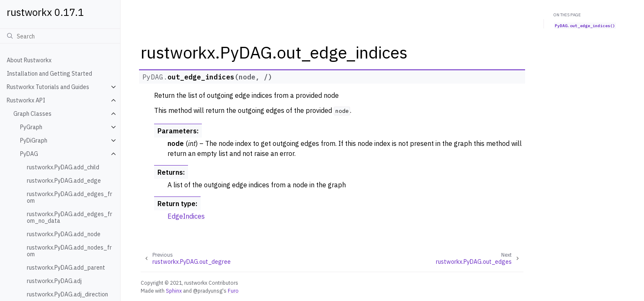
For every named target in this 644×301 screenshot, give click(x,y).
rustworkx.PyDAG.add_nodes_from (69, 251)
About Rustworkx (29, 60)
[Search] (60, 35)
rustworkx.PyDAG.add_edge (64, 180)
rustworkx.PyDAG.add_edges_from (69, 197)
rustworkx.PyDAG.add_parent (66, 267)
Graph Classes (32, 113)
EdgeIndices (186, 216)
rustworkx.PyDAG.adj (54, 281)
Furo (233, 290)
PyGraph (31, 127)
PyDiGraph (33, 140)
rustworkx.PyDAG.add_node (63, 234)
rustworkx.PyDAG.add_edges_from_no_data (69, 217)
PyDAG (29, 154)
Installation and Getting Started (49, 73)
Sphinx (174, 290)
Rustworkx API (26, 100)
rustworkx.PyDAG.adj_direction (67, 294)
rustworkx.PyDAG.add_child (63, 167)
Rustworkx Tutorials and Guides (48, 87)
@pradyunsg (207, 290)
